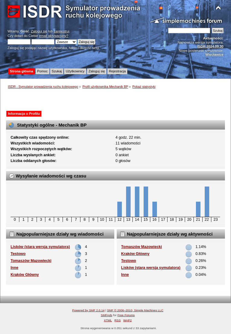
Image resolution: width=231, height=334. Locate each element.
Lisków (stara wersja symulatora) (40, 247)
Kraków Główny (25, 275)
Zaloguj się (39, 31)
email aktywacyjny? (53, 36)
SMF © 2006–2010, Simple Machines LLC (135, 310)
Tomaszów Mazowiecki (31, 261)
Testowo (18, 254)
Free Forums (126, 315)
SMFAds (106, 315)
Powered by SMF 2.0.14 (88, 310)
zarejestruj (62, 31)
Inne (14, 268)
